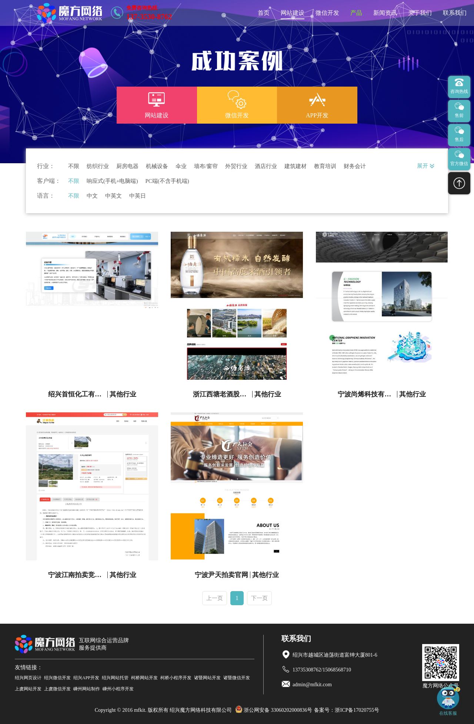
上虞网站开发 (28, 688)
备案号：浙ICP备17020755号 (346, 710)
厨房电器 (127, 166)
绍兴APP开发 (86, 677)
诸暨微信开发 (236, 677)
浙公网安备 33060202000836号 (274, 710)
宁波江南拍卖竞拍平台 (78, 575)
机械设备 (157, 166)
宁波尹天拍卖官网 (221, 575)
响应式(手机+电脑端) (112, 181)
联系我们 (455, 13)
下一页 (259, 598)
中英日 (137, 196)
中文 (92, 196)
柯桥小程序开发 (175, 677)
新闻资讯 (385, 13)
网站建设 (292, 13)
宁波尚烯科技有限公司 (367, 394)
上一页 (214, 598)
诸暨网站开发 (207, 677)
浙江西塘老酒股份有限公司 (223, 394)
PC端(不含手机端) (167, 181)
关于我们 (420, 13)
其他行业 (123, 394)
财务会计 (355, 166)
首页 (264, 13)
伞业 (181, 166)
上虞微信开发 (57, 688)
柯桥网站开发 (144, 677)
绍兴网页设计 (28, 677)
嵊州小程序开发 (118, 688)
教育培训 (325, 166)
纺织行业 (98, 166)
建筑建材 (295, 166)
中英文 (113, 196)
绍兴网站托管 (115, 677)
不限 (73, 166)
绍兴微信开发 (57, 677)
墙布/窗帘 (206, 166)
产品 (356, 13)
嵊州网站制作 (86, 688)
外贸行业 (236, 166)
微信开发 (327, 13)
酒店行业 (266, 166)
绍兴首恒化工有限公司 (78, 394)
